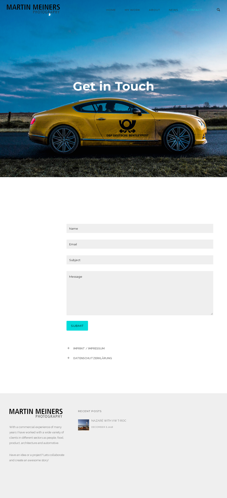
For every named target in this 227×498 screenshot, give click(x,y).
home (111, 10)
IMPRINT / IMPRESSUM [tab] (89, 348)
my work (132, 10)
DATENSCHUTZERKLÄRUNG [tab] (92, 358)
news (173, 10)
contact (194, 10)
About (154, 10)
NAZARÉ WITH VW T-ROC (108, 420)
